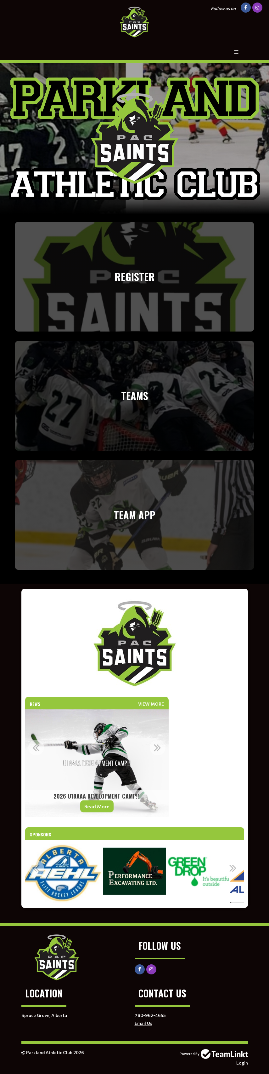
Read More (96, 806)
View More (151, 704)
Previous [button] (36, 747)
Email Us (143, 1023)
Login (242, 1062)
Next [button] (157, 747)
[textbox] (134, 643)
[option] (97, 763)
